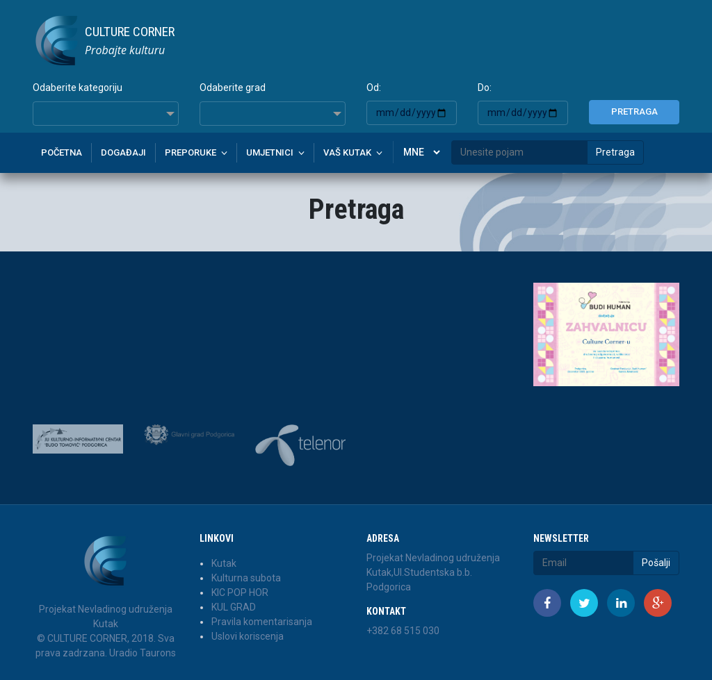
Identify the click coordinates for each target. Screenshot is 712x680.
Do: (485, 87)
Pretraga (634, 111)
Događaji (123, 152)
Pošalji (656, 562)
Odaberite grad (233, 87)
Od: (373, 87)
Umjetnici (269, 152)
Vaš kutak (347, 152)
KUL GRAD (233, 607)
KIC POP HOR (239, 592)
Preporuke (190, 152)
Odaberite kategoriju (77, 87)
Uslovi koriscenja (247, 636)
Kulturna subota (246, 577)
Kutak (223, 563)
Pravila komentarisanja (261, 621)
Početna (61, 152)
